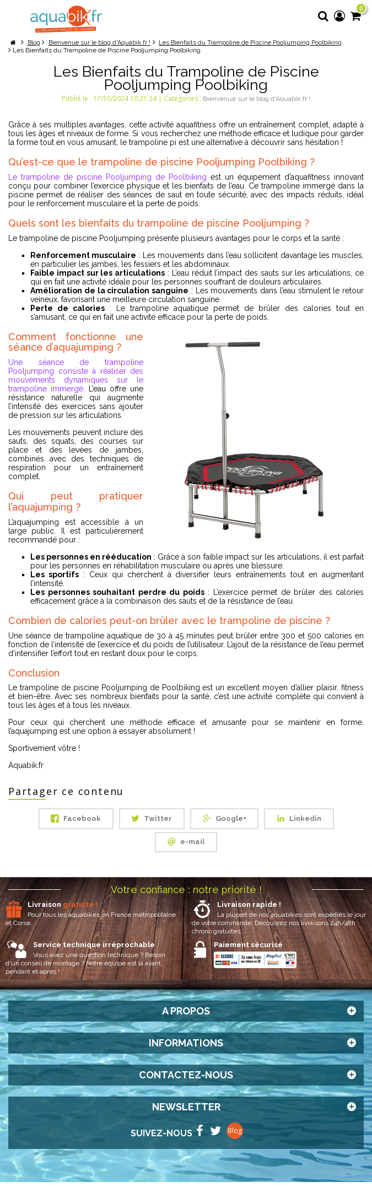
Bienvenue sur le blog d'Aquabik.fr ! (256, 99)
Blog (235, 1135)
